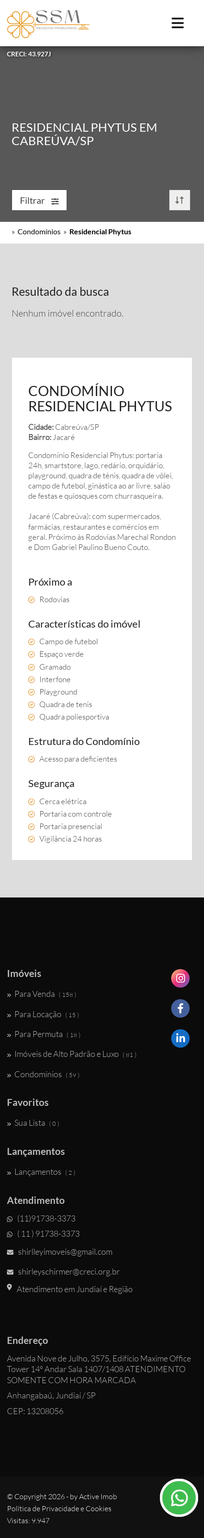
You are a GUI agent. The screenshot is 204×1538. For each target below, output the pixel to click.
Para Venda (41, 994)
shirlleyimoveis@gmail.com (59, 1251)
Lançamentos (41, 1171)
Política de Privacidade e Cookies (59, 1508)
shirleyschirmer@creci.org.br (63, 1271)
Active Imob (98, 1496)
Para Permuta (43, 1034)
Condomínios (39, 231)
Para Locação (43, 1014)
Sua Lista (33, 1122)
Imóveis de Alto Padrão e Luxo (71, 1054)
